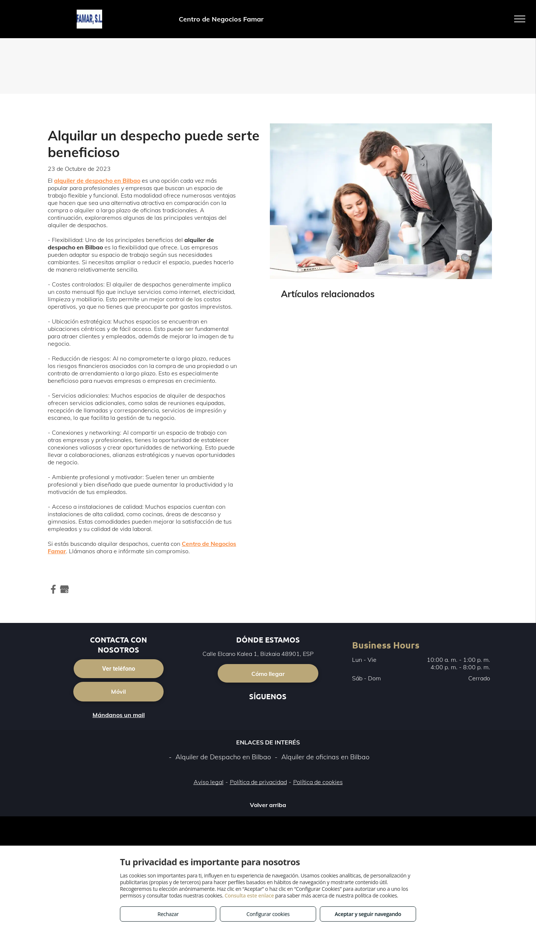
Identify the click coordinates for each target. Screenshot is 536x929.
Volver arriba (268, 805)
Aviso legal (209, 782)
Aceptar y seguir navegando (368, 914)
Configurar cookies (268, 914)
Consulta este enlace (249, 895)
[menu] (519, 19)
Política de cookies (318, 782)
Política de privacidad (258, 782)
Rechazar (167, 914)
